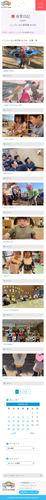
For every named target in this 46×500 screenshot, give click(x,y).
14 (28, 421)
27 (23, 429)
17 (9, 425)
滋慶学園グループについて (28, 492)
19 (18, 425)
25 (13, 429)
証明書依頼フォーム (28, 483)
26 (18, 429)
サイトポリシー (26, 488)
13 (23, 421)
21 (28, 425)
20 (23, 425)
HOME (4, 32)
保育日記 (11, 32)
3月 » (32, 433)
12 (18, 421)
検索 (41, 476)
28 (28, 429)
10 (9, 421)
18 (13, 425)
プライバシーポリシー (29, 485)
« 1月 (13, 433)
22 (32, 425)
